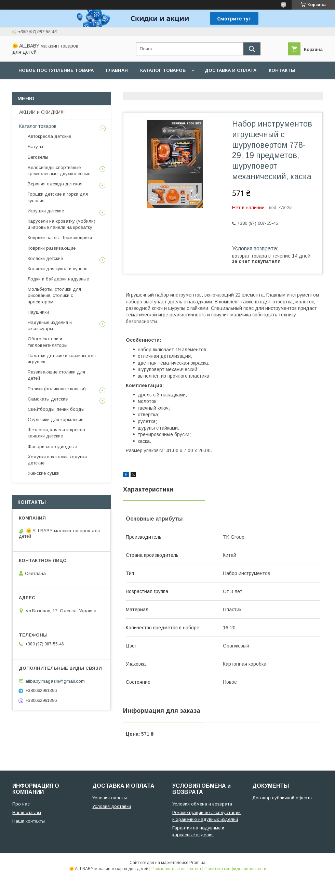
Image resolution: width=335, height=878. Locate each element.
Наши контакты (28, 821)
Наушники (38, 312)
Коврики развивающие (52, 248)
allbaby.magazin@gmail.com (55, 680)
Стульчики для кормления (55, 419)
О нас (26, 88)
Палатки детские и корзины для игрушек (62, 358)
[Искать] (251, 48)
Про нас (21, 804)
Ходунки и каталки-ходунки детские (57, 460)
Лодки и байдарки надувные (58, 278)
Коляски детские (45, 258)
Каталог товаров (163, 70)
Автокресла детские (49, 136)
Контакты (282, 70)
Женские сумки (43, 473)
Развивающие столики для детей (56, 375)
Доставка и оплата (230, 70)
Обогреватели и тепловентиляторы (47, 342)
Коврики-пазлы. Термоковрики (60, 237)
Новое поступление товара (56, 70)
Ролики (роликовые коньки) (57, 388)
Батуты (35, 146)
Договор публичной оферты (282, 797)
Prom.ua (197, 862)
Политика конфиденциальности (235, 868)
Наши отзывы (26, 812)
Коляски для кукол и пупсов (58, 268)
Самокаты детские (48, 399)
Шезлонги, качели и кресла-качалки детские (57, 432)
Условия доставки (111, 806)
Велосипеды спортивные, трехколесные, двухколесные (59, 170)
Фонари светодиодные (52, 446)
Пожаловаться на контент (176, 868)
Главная (117, 70)
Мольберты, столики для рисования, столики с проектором (54, 295)
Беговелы (38, 157)
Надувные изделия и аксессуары (50, 325)
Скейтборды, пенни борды (56, 409)
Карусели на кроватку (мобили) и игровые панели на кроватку (61, 224)
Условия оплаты (109, 797)
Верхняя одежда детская (55, 183)
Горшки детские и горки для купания (58, 197)
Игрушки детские (46, 210)
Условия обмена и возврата (202, 804)
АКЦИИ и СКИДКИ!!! (42, 112)
